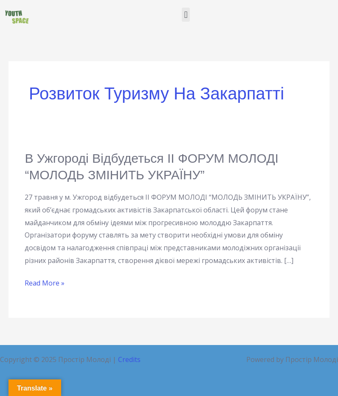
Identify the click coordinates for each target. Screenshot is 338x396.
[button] (186, 15)
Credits (129, 359)
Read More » (45, 282)
